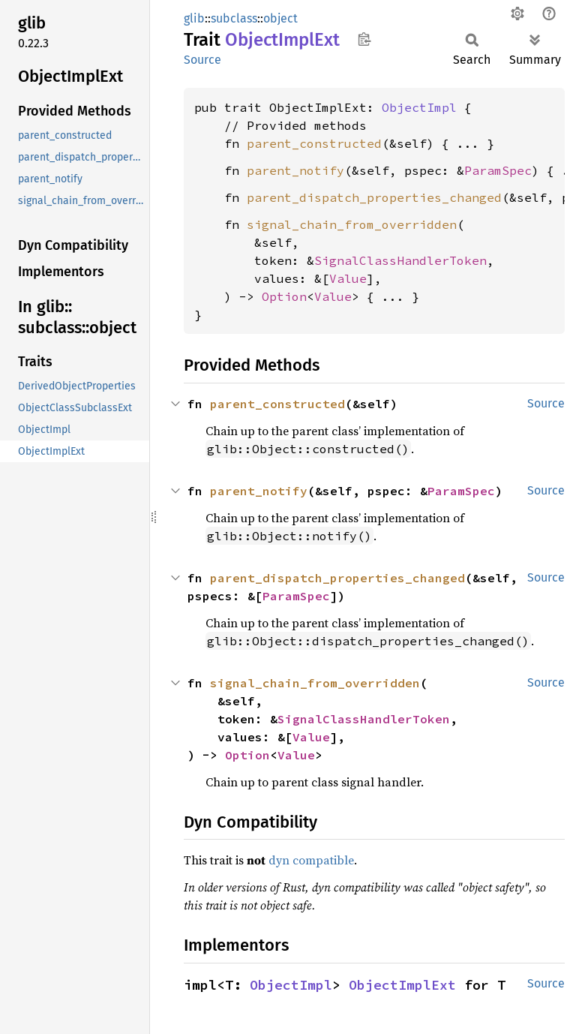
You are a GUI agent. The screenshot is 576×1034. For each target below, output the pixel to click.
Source (202, 60)
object (280, 18)
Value (348, 278)
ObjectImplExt (402, 984)
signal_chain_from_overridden (352, 224)
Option (284, 296)
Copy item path (364, 39)
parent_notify (295, 170)
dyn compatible (311, 860)
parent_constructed (314, 143)
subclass (234, 18)
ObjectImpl (419, 107)
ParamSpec (498, 170)
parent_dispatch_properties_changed (374, 197)
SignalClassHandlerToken (400, 260)
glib (194, 18)
